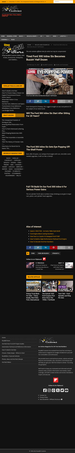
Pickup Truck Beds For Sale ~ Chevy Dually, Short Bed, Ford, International (32, 297)
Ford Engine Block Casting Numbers (42, 234)
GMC (11, 165)
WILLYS (18, 175)
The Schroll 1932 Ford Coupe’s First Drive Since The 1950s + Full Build (48, 297)
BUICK (8, 158)
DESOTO (6, 162)
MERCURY (19, 167)
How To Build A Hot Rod (9, 350)
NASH (10, 169)
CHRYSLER (17, 160)
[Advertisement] (50, 19)
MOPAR (4, 169)
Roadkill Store (12, 36)
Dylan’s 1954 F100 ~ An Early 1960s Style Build (45, 231)
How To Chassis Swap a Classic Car (13, 93)
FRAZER (6, 165)
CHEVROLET (8, 160)
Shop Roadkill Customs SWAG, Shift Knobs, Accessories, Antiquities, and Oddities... (13, 57)
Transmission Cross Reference (11, 106)
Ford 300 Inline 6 (43, 253)
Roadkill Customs (47, 65)
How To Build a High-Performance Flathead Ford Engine (48, 239)
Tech (47, 36)
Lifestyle (63, 36)
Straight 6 (55, 253)
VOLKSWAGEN (10, 175)
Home (3, 36)
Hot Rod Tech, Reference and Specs (13, 104)
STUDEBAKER (16, 173)
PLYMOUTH (16, 171)
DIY (41, 36)
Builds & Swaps (32, 36)
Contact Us (43, 395)
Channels (4, 39)
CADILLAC (15, 158)
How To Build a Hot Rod (9, 91)
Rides (54, 36)
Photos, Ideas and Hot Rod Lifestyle (12, 359)
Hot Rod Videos (6, 362)
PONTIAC (7, 173)
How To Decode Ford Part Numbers (41, 242)
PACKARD (8, 171)
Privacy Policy (44, 397)
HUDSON (18, 165)
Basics (21, 36)
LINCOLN (11, 167)
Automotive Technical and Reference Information (16, 347)
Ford (33, 253)
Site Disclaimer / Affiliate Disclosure (51, 399)
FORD (19, 162)
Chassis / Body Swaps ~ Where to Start (13, 353)
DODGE (13, 162)
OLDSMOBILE (18, 169)
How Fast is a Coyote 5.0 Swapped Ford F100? (45, 236)
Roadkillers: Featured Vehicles (11, 356)
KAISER (4, 167)
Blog (13, 39)
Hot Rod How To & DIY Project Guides (13, 344)
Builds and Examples (62, 65)
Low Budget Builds (8, 110)
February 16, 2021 (34, 65)
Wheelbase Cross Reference (11, 108)
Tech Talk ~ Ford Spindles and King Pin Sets (64, 296)
